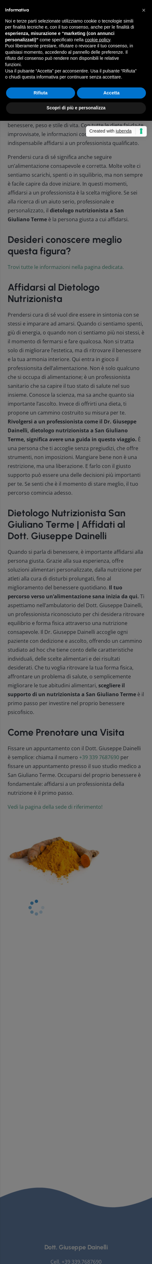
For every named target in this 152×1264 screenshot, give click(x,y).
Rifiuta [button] (41, 664)
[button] (144, 582)
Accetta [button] (111, 664)
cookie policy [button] (97, 611)
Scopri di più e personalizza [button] (76, 679)
